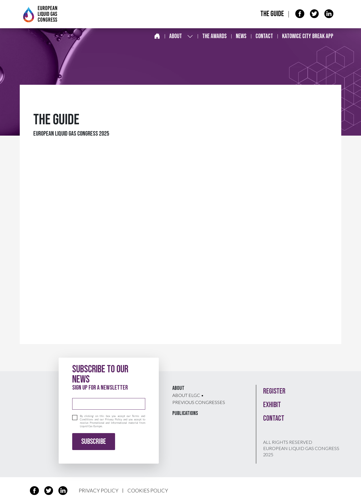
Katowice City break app (307, 36)
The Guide (272, 14)
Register (274, 391)
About (175, 36)
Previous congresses (198, 402)
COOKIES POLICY (147, 490)
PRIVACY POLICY (98, 490)
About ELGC (186, 395)
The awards (214, 36)
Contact (264, 36)
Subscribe (93, 441)
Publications (185, 413)
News (241, 36)
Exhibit (272, 405)
